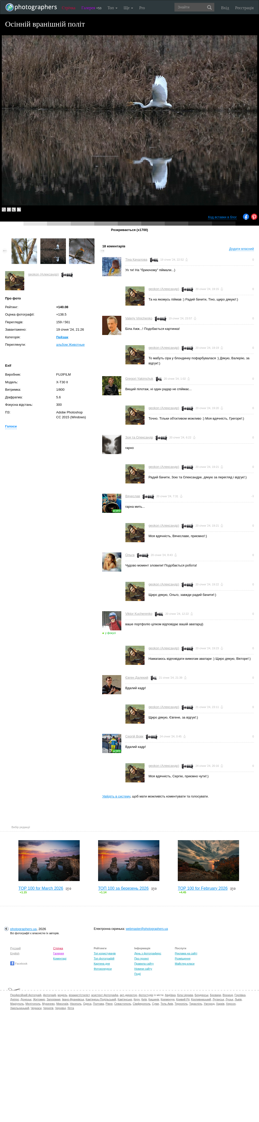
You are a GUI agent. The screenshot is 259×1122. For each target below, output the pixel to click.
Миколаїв (62, 1003)
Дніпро (14, 999)
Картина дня (102, 963)
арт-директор (128, 995)
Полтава (98, 1003)
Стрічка (68, 8)
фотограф (49, 995)
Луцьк (229, 999)
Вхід (225, 8)
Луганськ (218, 999)
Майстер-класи (184, 963)
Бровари (215, 995)
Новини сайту (143, 968)
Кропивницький (201, 999)
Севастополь (122, 1003)
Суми (155, 1003)
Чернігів (48, 1008)
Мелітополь (33, 1003)
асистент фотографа (104, 995)
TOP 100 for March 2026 (40, 888)
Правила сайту (144, 963)
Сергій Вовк (134, 736)
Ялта (70, 1008)
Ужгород (209, 1003)
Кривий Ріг (183, 999)
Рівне (109, 1003)
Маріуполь (17, 1003)
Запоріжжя (53, 999)
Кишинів (153, 999)
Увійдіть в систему (116, 796)
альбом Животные (70, 344)
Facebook (18, 963)
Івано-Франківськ (73, 999)
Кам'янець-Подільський (101, 999)
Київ (144, 999)
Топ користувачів (105, 953)
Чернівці (60, 1008)
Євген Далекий (136, 677)
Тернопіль (181, 1003)
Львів (238, 999)
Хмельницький (19, 1008)
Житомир (39, 999)
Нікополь (75, 1003)
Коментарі (59, 958)
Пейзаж (62, 337)
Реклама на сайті (186, 953)
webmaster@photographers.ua (147, 929)
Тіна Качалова (136, 259)
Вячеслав (132, 496)
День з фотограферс (147, 953)
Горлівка (239, 995)
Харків (220, 1003)
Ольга (129, 555)
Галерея (91, 8)
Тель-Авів (166, 1003)
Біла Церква (185, 995)
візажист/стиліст (79, 995)
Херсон (231, 1003)
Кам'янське (125, 999)
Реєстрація (244, 8)
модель (62, 995)
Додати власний (241, 249)
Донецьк (25, 999)
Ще (128, 8)
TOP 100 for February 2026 (203, 888)
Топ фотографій (104, 958)
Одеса (87, 1003)
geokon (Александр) (43, 274)
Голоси (11, 426)
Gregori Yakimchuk (139, 378)
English (14, 953)
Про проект (141, 958)
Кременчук (167, 999)
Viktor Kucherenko (138, 614)
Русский (15, 948)
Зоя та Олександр (139, 437)
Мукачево (48, 1003)
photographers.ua (23, 929)
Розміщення (182, 958)
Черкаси (36, 1008)
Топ (112, 8)
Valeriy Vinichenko (138, 318)
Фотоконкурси (103, 968)
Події (137, 973)
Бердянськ (201, 995)
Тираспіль (195, 1003)
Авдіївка (170, 995)
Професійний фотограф (25, 995)
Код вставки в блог (222, 217)
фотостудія (146, 995)
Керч (137, 999)
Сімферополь (141, 1003)
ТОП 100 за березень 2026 (123, 888)
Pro (142, 8)
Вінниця (228, 995)
